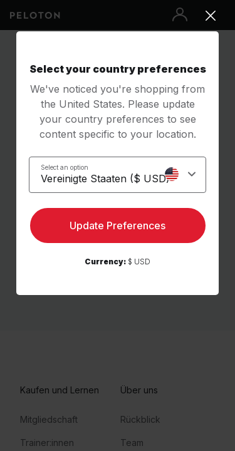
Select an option (64, 167)
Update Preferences (117, 225)
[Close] (117, 15)
